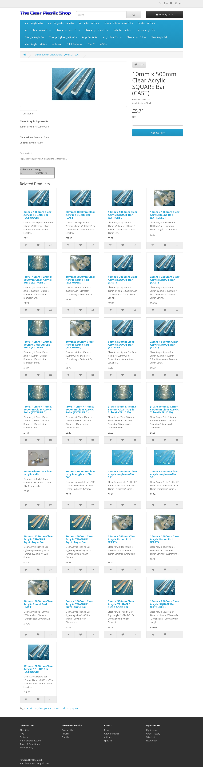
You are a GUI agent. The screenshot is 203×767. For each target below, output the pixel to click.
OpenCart (37, 759)
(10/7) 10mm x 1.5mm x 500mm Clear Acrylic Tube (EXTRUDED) (164, 409)
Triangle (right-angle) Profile (63, 37)
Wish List (150, 737)
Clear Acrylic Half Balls (36, 44)
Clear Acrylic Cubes (136, 37)
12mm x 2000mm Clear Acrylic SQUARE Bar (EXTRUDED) (38, 668)
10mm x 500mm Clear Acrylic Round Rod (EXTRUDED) (80, 344)
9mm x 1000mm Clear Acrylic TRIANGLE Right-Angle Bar (80, 604)
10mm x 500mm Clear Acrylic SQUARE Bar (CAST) (57, 54)
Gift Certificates (111, 733)
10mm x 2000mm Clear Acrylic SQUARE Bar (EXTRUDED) (165, 604)
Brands (107, 730)
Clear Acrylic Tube (34, 23)
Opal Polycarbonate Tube (38, 30)
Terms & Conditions (29, 744)
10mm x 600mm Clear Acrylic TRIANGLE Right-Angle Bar (80, 539)
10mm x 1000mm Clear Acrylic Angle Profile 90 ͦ (80, 474)
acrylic (30, 708)
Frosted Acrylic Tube (89, 23)
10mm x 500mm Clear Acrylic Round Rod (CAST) (122, 539)
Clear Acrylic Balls (159, 37)
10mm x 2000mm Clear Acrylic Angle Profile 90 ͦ (122, 474)
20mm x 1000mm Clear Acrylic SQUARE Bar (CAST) (80, 214)
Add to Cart (158, 132)
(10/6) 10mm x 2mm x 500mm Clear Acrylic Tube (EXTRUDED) (37, 344)
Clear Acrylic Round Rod (97, 30)
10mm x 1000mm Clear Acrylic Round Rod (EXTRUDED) (165, 214)
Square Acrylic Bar (147, 30)
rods (68, 708)
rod (63, 708)
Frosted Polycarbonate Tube (119, 23)
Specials (108, 740)
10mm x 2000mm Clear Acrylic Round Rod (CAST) (38, 604)
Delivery (24, 737)
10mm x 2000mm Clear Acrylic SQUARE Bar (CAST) (122, 279)
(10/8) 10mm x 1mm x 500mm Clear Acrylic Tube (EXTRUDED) (122, 409)
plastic (57, 708)
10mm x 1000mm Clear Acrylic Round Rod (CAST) (165, 539)
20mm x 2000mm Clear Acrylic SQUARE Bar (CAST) (165, 279)
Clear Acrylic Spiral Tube (68, 30)
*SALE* (91, 44)
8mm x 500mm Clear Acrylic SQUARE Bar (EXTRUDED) (121, 344)
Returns (65, 733)
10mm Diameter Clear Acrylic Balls (37, 473)
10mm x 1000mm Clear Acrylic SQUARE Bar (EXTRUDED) (122, 214)
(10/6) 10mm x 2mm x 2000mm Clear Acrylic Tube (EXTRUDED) (37, 279)
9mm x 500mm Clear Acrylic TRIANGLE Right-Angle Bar (121, 604)
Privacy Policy (26, 747)
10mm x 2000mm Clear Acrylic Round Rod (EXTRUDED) (80, 279)
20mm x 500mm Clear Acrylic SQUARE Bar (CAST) (164, 344)
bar (35, 708)
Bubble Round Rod (123, 30)
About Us (24, 730)
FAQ (22, 733)
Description (28, 113)
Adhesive (56, 44)
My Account (152, 730)
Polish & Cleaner (75, 44)
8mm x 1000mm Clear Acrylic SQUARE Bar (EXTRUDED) (37, 214)
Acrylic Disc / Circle (112, 37)
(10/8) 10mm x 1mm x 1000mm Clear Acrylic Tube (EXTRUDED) (37, 409)
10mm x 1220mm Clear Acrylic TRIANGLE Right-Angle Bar (38, 539)
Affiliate (108, 737)
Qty (134, 116)
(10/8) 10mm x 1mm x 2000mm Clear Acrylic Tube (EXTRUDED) (80, 409)
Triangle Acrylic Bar (34, 37)
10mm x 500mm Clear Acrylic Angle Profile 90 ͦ (164, 474)
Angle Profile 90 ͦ (90, 37)
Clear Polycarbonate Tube (61, 23)
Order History (153, 733)
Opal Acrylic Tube (146, 23)
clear (40, 708)
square (74, 708)
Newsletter (151, 740)
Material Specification (30, 740)
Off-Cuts (104, 44)
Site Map (66, 737)
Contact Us (67, 730)
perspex (48, 708)
